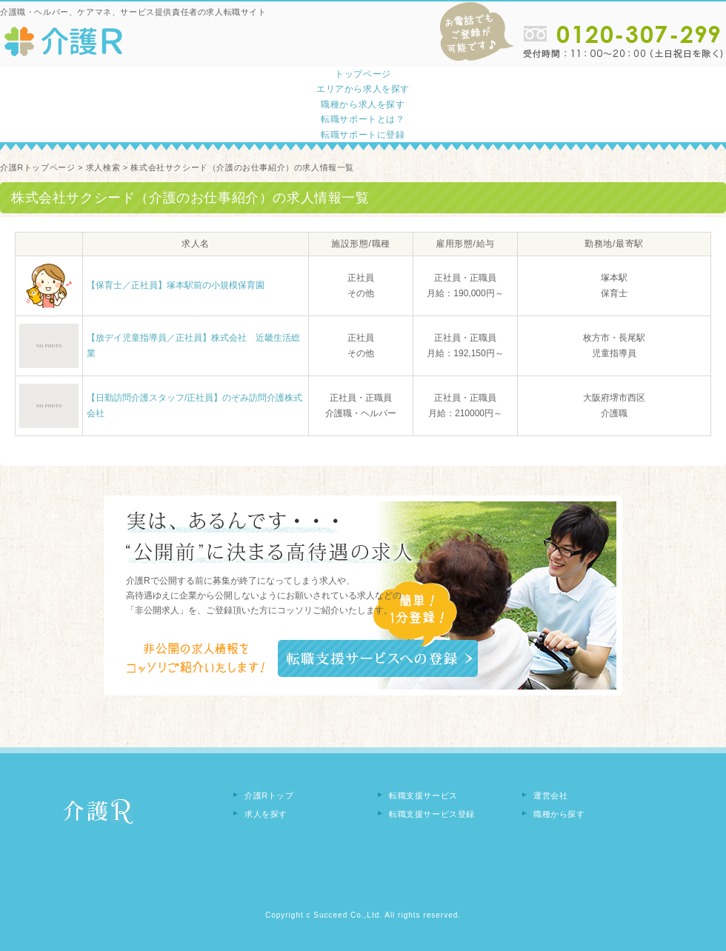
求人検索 (103, 167)
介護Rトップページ (37, 167)
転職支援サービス (423, 795)
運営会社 (550, 795)
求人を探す (265, 814)
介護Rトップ (269, 795)
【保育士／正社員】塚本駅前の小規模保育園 (175, 285)
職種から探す (559, 814)
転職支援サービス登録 (432, 814)
